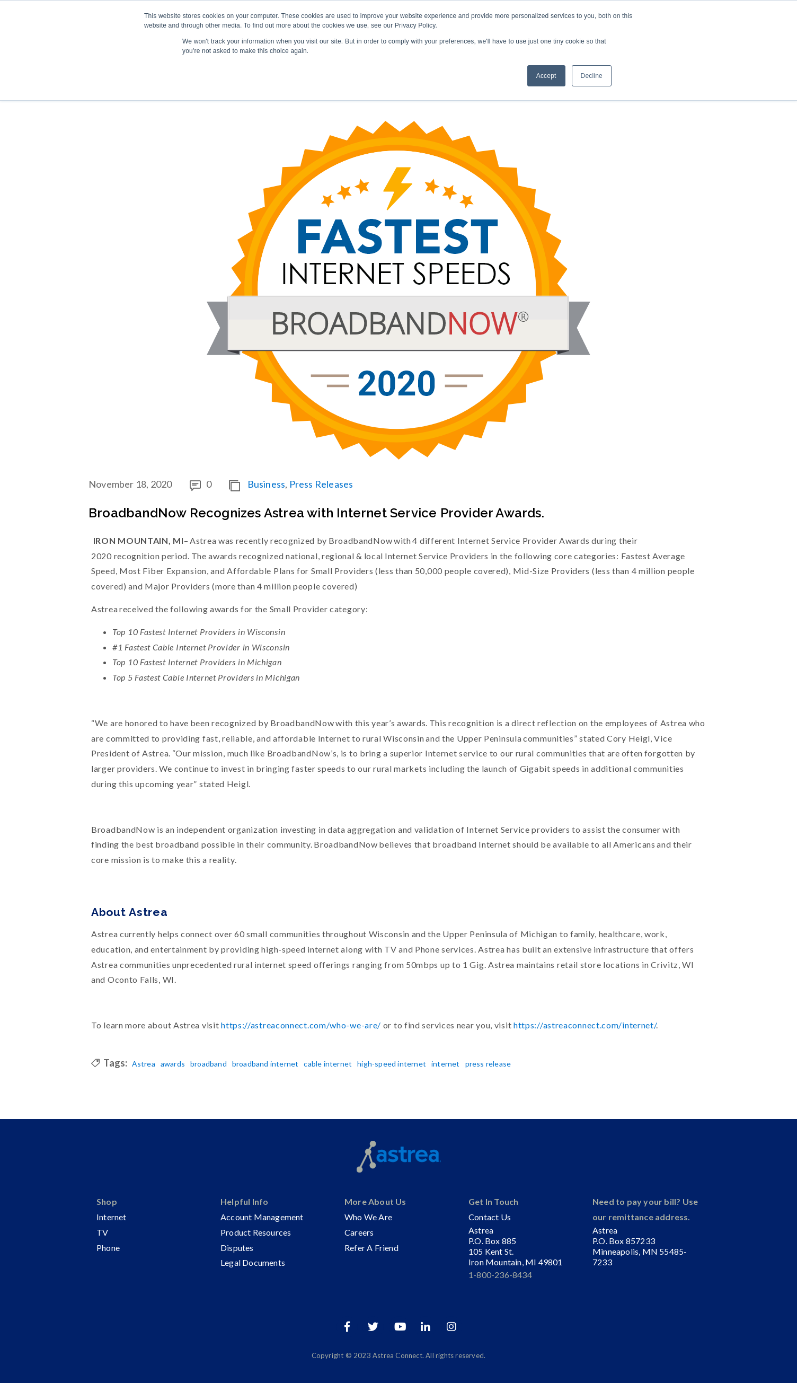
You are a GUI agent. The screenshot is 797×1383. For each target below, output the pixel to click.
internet (445, 1064)
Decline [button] (592, 76)
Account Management (262, 1217)
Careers (359, 1232)
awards (173, 1064)
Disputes (237, 1248)
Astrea (143, 1064)
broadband (208, 1064)
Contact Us (489, 1217)
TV (102, 1232)
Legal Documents (252, 1262)
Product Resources (255, 1232)
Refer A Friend (371, 1248)
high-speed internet (391, 1064)
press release (488, 1064)
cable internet (328, 1064)
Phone (108, 1248)
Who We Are (368, 1217)
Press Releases (321, 484)
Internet (111, 1217)
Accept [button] (546, 76)
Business (266, 484)
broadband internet (265, 1064)
